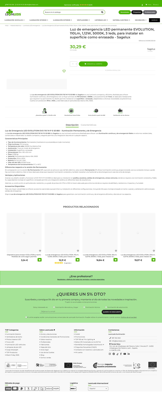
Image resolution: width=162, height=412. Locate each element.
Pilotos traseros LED (13, 339)
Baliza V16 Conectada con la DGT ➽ (88, 342)
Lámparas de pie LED (13, 347)
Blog (42, 355)
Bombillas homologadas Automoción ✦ (89, 345)
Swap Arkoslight (12, 350)
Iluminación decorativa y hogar (66, 307)
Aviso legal (45, 350)
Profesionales (150, 12)
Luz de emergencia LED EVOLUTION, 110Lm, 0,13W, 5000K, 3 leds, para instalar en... (62, 256)
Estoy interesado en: (40, 307)
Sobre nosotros (46, 339)
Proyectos (137, 12)
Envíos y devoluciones (49, 334)
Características (88, 125)
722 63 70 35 (19, 4)
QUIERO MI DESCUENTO (112, 312)
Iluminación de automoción (118, 307)
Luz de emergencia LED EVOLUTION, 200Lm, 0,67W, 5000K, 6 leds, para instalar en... (138, 256)
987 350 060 (9, 4)
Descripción (72, 125)
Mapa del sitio (46, 347)
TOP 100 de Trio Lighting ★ (85, 339)
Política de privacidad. (129, 317)
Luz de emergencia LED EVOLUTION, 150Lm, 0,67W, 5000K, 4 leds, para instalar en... (100, 256)
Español (98, 388)
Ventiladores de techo (14, 337)
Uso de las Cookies (47, 352)
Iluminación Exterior (13, 334)
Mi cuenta (78, 352)
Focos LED (10, 342)
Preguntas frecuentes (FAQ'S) (86, 347)
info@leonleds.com (31, 4)
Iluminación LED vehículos (16, 345)
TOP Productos (11, 352)
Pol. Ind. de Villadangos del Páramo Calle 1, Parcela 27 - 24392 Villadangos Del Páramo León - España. (131, 347)
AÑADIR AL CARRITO (93, 64)
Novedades (125, 12)
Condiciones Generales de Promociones (55, 337)
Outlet (77, 334)
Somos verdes (46, 358)
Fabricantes (45, 345)
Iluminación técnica (93, 307)
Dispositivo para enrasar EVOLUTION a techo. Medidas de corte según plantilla (24, 256)
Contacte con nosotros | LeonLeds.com (89, 350)
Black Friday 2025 (12, 355)
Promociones (80, 337)
